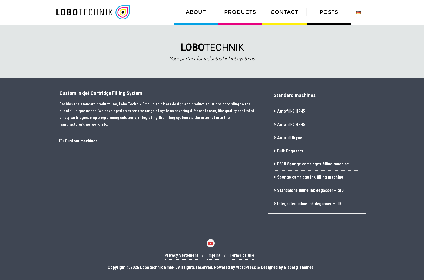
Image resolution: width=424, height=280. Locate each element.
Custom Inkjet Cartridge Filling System (100, 93)
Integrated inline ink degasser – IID (309, 203)
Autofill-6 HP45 (291, 124)
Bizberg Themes (299, 267)
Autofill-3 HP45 (291, 111)
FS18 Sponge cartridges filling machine (313, 163)
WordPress (246, 267)
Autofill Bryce (289, 137)
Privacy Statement (181, 255)
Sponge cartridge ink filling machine (310, 177)
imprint (213, 255)
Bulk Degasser (290, 151)
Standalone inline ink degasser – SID (310, 190)
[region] (212, 51)
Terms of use (242, 255)
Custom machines (78, 141)
